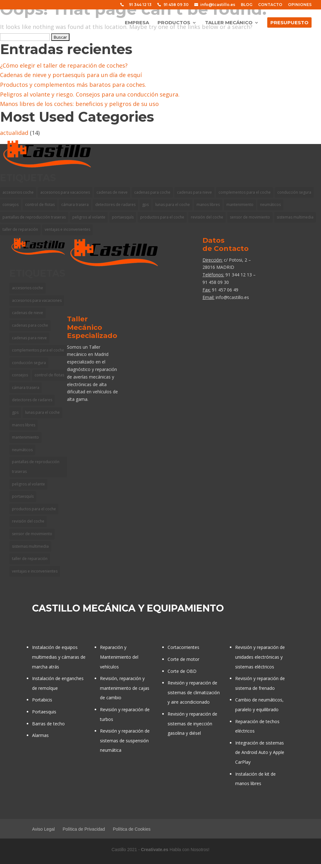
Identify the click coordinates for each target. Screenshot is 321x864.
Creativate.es (154, 849)
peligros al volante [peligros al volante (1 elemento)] (28, 484)
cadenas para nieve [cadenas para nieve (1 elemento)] (29, 338)
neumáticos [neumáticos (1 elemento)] (22, 449)
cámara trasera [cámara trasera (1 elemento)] (25, 387)
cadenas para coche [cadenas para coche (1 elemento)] (30, 325)
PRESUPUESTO (289, 22)
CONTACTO (270, 5)
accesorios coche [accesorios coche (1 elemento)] (18, 192)
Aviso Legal (43, 829)
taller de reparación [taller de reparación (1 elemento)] (20, 229)
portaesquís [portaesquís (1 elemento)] (23, 496)
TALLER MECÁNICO (228, 22)
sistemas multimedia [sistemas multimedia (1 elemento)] (295, 217)
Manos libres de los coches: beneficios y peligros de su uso (79, 104)
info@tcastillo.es (217, 5)
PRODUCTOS (174, 22)
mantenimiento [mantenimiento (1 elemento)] (25, 437)
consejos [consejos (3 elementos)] (11, 204)
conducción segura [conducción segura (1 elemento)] (294, 192)
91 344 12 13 (140, 5)
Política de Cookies (132, 829)
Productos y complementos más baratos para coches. (73, 84)
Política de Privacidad (84, 829)
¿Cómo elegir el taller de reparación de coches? (64, 65)
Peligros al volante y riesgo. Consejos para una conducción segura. (90, 94)
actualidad (14, 132)
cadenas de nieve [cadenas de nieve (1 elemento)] (27, 312)
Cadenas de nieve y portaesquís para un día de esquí (71, 75)
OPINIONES (300, 5)
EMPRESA (137, 22)
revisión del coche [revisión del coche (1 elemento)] (28, 521)
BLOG (246, 5)
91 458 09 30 (176, 5)
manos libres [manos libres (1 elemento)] (23, 425)
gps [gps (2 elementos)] (15, 412)
